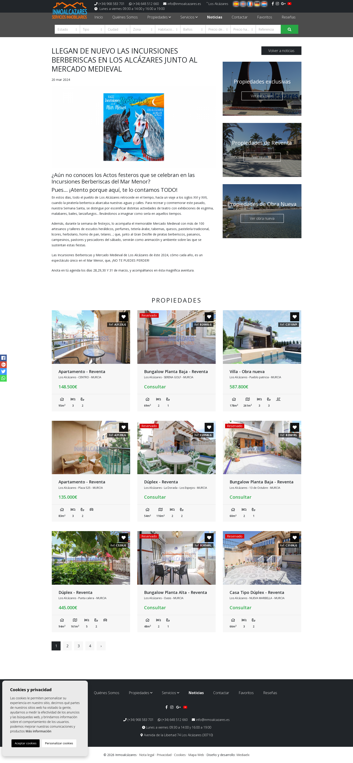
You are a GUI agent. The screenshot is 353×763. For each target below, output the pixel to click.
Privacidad (164, 755)
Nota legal (146, 755)
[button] (67, 29)
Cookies (180, 755)
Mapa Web (196, 755)
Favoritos (264, 17)
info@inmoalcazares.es (182, 4)
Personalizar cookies (59, 743)
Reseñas (289, 17)
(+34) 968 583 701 (109, 4)
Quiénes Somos (125, 17)
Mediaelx (242, 755)
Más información (38, 731)
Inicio (98, 17)
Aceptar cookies (25, 743)
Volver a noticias (281, 50)
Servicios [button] (189, 17)
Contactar (240, 17)
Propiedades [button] (159, 17)
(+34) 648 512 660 (144, 4)
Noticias (214, 17)
